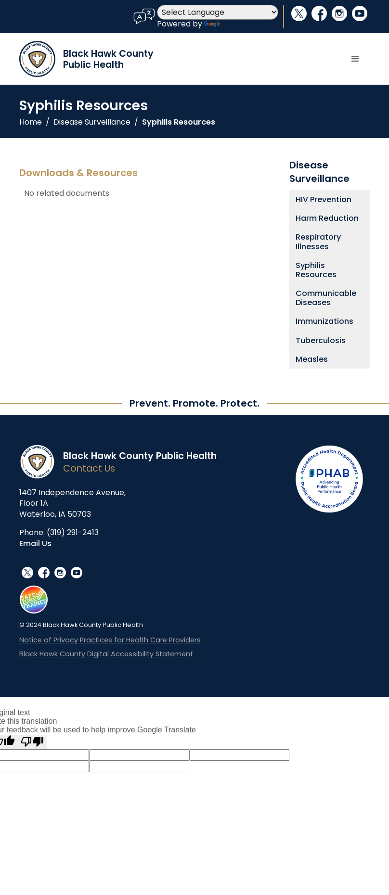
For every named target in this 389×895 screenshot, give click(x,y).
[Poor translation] (32, 742)
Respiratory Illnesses (318, 241)
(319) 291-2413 (73, 532)
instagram (339, 13)
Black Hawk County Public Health (140, 455)
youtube (359, 13)
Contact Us (89, 468)
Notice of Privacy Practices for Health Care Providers (110, 640)
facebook (319, 13)
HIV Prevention (323, 199)
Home (30, 122)
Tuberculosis (321, 340)
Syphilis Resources (178, 122)
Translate (231, 23)
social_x (299, 13)
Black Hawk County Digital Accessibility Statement (106, 654)
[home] (86, 59)
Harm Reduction (327, 218)
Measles (312, 359)
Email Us (35, 543)
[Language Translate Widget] (217, 12)
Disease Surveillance (91, 122)
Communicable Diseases (326, 298)
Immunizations (324, 321)
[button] (355, 59)
